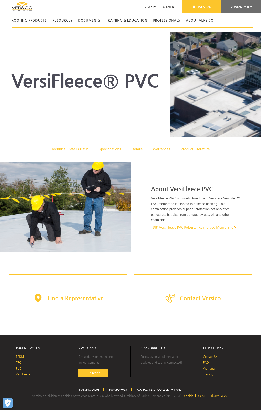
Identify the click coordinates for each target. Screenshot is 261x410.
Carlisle (188, 395)
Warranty (209, 368)
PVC (18, 368)
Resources (62, 20)
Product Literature (195, 149)
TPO (18, 362)
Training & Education (126, 20)
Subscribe (93, 373)
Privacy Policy (218, 395)
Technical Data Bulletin (69, 149)
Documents (89, 20)
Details (137, 149)
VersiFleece (23, 374)
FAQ (206, 362)
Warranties (161, 149)
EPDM (20, 356)
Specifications (109, 149)
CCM (201, 395)
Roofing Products (29, 20)
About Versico (199, 20)
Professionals (166, 20)
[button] (68, 298)
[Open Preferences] (8, 403)
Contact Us (210, 356)
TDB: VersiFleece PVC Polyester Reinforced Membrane (192, 227)
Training (208, 374)
